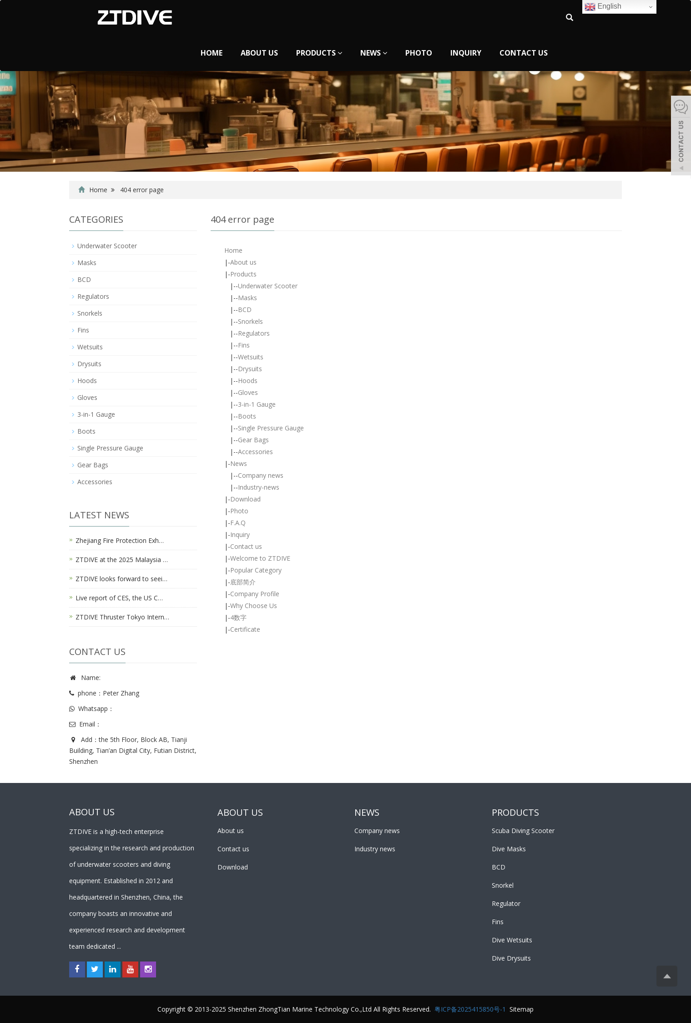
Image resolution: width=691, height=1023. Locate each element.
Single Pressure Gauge (271, 428)
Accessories (255, 451)
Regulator (506, 903)
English (603, 6)
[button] (340, 53)
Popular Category (256, 570)
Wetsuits (250, 357)
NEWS (366, 812)
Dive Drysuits (511, 958)
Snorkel (503, 885)
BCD (245, 309)
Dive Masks (509, 848)
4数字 (238, 617)
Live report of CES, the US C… (119, 597)
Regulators (254, 333)
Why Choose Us (253, 605)
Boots (247, 416)
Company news (260, 475)
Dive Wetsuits (512, 940)
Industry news (374, 848)
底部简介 (243, 582)
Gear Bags (253, 439)
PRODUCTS (515, 812)
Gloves (248, 392)
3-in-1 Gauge (257, 404)
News (373, 53)
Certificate (245, 629)
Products (319, 53)
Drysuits (250, 368)
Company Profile (254, 593)
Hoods (247, 380)
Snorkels (250, 321)
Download (245, 499)
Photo (418, 53)
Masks (247, 297)
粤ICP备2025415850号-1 (470, 1009)
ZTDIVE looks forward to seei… (121, 578)
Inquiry (465, 53)
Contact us (523, 53)
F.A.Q (238, 522)
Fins (244, 345)
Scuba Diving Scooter (523, 830)
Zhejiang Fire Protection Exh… (120, 540)
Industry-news (258, 487)
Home (211, 53)
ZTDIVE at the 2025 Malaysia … (122, 559)
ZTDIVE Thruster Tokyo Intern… (122, 617)
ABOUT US (240, 812)
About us (259, 53)
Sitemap (521, 1009)
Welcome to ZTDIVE (260, 558)
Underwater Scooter (268, 285)
